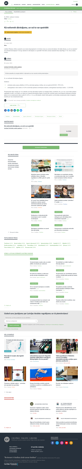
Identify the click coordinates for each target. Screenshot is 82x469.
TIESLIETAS (10, 159)
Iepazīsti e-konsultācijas (12, 329)
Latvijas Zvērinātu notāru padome (13, 67)
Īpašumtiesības (16, 116)
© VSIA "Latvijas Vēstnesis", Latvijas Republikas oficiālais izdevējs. (21, 461)
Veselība (61, 413)
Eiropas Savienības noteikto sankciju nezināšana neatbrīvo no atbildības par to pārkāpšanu (41, 385)
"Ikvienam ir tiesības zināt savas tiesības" (20, 457)
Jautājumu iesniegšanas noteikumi (33, 100)
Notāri (60, 116)
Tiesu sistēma (9, 247)
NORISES (24, 4)
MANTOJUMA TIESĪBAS (13, 167)
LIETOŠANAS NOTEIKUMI (15, 448)
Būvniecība (65, 387)
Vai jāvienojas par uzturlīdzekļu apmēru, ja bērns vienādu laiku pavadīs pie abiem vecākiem (66, 275)
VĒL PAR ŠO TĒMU (13, 154)
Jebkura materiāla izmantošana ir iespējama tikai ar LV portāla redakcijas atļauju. (24, 460)
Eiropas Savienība (11, 359)
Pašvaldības (32, 245)
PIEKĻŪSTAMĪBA (13, 450)
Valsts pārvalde (66, 363)
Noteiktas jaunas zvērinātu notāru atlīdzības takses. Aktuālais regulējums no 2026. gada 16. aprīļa (40, 176)
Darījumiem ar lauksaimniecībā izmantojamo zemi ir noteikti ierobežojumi (39, 217)
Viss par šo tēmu (14, 232)
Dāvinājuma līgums (39, 116)
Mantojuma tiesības (51, 116)
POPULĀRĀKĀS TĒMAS (11, 238)
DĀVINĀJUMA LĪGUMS (13, 165)
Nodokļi (57, 243)
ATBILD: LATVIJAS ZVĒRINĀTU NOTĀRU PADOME (18, 253)
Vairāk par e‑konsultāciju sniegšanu (55, 324)
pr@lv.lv (41, 451)
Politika (13, 387)
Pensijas (66, 292)
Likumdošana (36, 361)
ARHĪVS (57, 4)
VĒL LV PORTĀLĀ (9, 334)
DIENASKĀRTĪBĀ (36, 4)
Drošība (35, 413)
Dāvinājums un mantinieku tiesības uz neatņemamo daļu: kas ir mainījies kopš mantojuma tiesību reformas (64, 176)
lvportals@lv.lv (38, 449)
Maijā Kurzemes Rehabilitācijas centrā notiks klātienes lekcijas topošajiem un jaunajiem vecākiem (66, 409)
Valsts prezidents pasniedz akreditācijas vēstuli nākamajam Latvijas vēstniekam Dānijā (66, 424)
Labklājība (21, 245)
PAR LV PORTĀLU (13, 446)
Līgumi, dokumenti (27, 116)
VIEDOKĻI (29, 4)
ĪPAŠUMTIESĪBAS (12, 161)
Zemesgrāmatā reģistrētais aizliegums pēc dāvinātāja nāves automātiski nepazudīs (63, 217)
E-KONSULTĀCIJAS (50, 4)
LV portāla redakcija (37, 447)
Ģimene (67, 245)
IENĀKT (76, 1)
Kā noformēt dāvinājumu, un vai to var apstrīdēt (19, 126)
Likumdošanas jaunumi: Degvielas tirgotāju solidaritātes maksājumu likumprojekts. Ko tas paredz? (40, 357)
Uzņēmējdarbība (56, 245)
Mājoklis (66, 243)
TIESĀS (43, 4)
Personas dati (30, 247)
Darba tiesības (19, 243)
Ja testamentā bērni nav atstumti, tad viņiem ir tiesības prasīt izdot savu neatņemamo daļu (40, 302)
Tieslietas (9, 18)
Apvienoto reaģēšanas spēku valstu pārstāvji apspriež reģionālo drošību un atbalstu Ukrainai (40, 409)
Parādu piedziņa (10, 245)
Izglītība (20, 247)
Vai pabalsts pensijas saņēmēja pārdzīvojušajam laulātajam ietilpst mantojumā (65, 288)
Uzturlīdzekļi (43, 245)
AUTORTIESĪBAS (13, 451)
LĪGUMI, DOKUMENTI (13, 163)
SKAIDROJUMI (17, 4)
